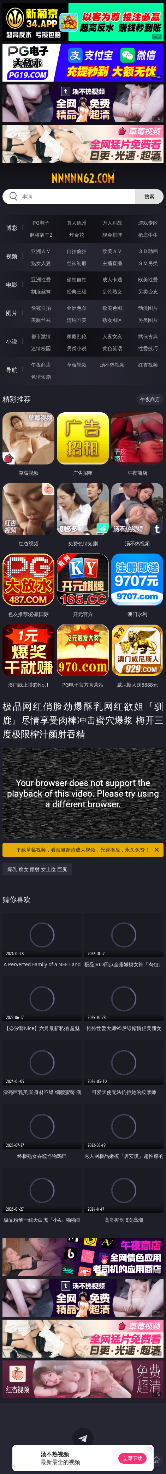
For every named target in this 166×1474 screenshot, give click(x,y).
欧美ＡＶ (112, 251)
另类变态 (148, 291)
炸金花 (76, 234)
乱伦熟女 (112, 291)
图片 (11, 313)
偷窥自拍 (41, 307)
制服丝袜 (41, 291)
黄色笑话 (112, 348)
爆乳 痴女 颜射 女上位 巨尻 (37, 869)
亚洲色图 (77, 307)
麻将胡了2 (41, 234)
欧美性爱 (148, 279)
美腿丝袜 (41, 320)
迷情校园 (41, 348)
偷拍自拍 (77, 279)
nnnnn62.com (82, 178)
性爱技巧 (148, 348)
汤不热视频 (112, 364)
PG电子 (41, 222)
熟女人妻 (41, 263)
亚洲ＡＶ (41, 251)
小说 (11, 341)
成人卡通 (112, 279)
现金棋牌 (112, 234)
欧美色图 (112, 307)
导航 (11, 370)
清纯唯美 (77, 320)
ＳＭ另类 (148, 263)
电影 (11, 284)
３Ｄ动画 (148, 251)
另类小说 (77, 348)
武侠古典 (148, 336)
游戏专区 (148, 222)
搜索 (149, 196)
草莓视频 (77, 364)
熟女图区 (112, 320)
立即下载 (132, 1458)
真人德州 (77, 222)
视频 (11, 256)
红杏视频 (148, 364)
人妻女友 (112, 336)
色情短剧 (41, 376)
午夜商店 (41, 364)
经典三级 (77, 291)
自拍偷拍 (77, 251)
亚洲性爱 (41, 279)
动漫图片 (148, 307)
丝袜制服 (77, 263)
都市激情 (41, 336)
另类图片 (148, 320)
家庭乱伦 (77, 336)
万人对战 (112, 222)
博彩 (11, 228)
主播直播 (112, 263)
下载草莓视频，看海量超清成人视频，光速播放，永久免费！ (88, 850)
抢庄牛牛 (148, 234)
